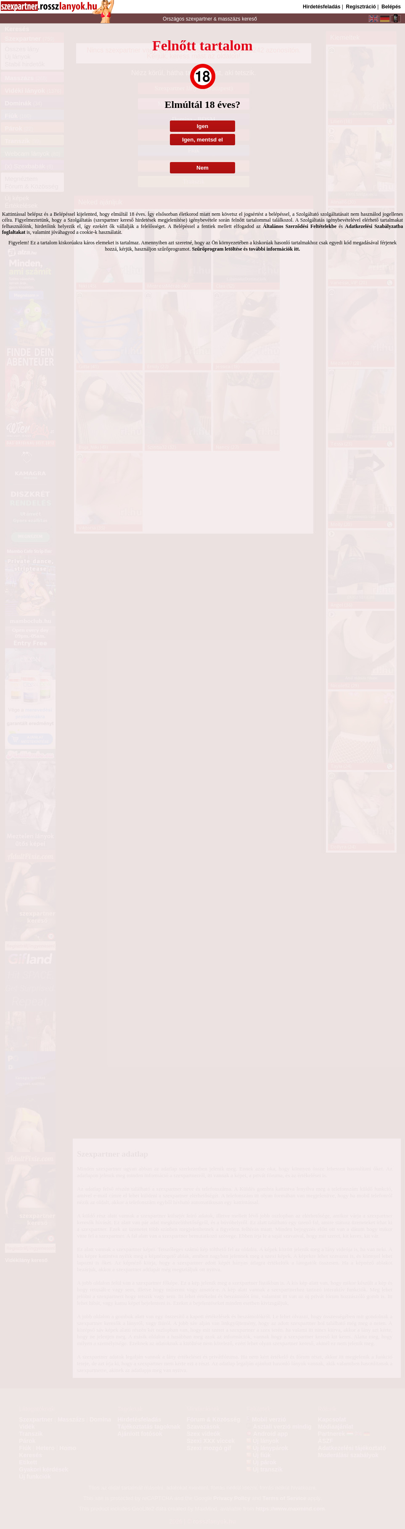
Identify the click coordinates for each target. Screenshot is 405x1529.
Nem (202, 168)
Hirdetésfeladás (321, 7)
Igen (202, 126)
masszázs (230, 19)
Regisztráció (361, 7)
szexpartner (198, 19)
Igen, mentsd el (202, 139)
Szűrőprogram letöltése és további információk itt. (246, 249)
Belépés (391, 7)
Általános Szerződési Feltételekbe (299, 226)
